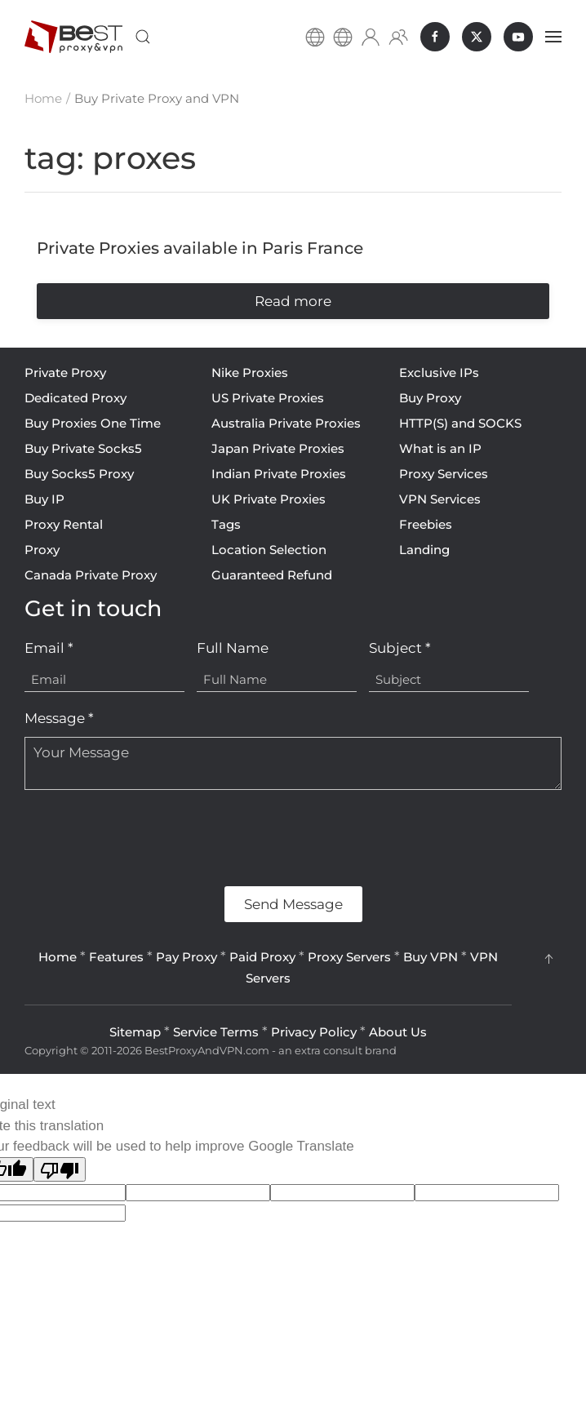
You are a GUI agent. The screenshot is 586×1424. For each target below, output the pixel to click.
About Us (398, 1032)
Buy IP (44, 499)
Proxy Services (443, 473)
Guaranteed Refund (271, 575)
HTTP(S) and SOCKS (460, 423)
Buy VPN (430, 957)
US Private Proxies (267, 398)
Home (57, 957)
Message (59, 718)
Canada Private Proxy (90, 575)
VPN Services (440, 499)
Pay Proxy (186, 957)
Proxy (42, 549)
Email (48, 648)
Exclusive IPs (439, 372)
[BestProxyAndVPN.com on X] (476, 36)
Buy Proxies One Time (92, 423)
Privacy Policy (314, 1032)
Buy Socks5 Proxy (79, 473)
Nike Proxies (249, 372)
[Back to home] (73, 36)
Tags (226, 524)
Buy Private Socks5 (83, 448)
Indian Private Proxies (278, 473)
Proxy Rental (63, 524)
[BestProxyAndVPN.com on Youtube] (518, 36)
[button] (143, 36)
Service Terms (216, 1032)
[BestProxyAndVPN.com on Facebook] (435, 36)
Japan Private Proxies (277, 448)
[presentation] (148, 838)
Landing (424, 549)
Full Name (233, 648)
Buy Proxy (430, 398)
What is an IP (440, 448)
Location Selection (268, 549)
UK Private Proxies (268, 499)
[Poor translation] (59, 1169)
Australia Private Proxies (286, 423)
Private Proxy (65, 372)
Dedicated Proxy (75, 398)
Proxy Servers (349, 957)
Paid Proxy (262, 957)
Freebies (425, 524)
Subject (400, 648)
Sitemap (135, 1032)
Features (116, 957)
